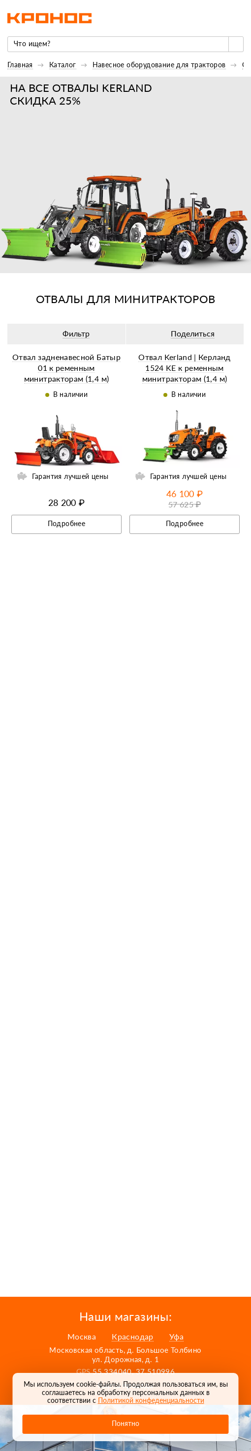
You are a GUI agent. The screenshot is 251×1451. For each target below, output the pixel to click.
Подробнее (67, 523)
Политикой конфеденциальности (151, 1400)
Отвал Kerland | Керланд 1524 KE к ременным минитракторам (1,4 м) (184, 367)
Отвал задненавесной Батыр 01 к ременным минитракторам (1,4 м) (66, 367)
